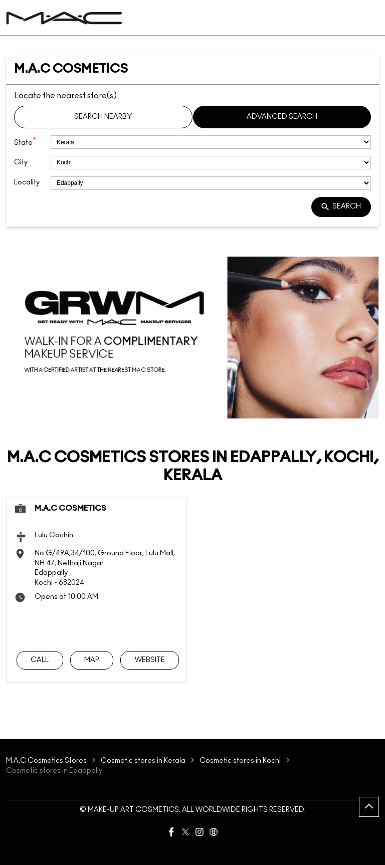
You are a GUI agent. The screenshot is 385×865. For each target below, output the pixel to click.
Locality (27, 182)
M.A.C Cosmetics (70, 508)
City (21, 162)
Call (40, 659)
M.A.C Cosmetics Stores (47, 760)
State (25, 141)
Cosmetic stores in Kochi (240, 760)
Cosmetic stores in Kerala (143, 760)
